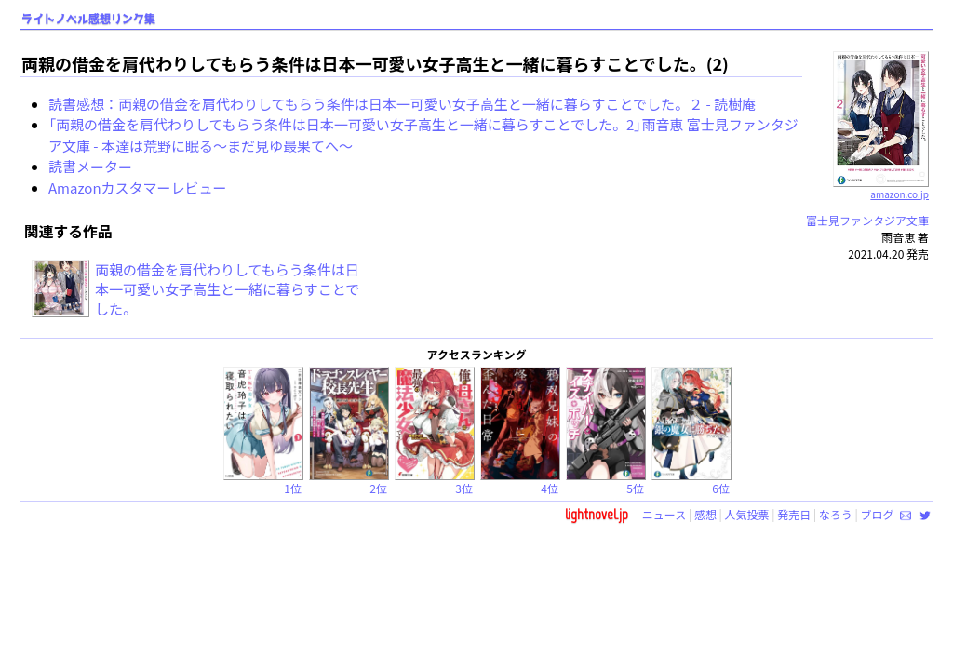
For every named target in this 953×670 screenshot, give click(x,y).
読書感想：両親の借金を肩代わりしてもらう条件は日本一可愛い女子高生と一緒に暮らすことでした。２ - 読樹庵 (402, 104)
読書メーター (90, 166)
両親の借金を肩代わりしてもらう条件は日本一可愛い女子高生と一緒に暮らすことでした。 (227, 289)
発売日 (794, 514)
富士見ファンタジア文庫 (867, 220)
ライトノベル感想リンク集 (88, 19)
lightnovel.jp (596, 514)
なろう (835, 514)
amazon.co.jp (881, 187)
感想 (705, 514)
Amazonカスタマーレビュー (137, 187)
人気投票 (747, 514)
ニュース (664, 514)
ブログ (876, 514)
